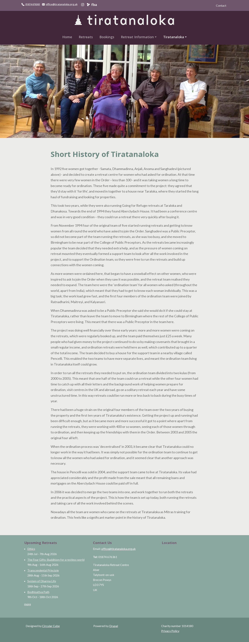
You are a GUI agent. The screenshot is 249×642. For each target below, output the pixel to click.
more (27, 604)
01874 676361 (32, 4)
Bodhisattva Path (38, 592)
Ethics (31, 548)
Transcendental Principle (43, 570)
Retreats (86, 37)
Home (67, 37)
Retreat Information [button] (137, 37)
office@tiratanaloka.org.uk (61, 4)
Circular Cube (51, 626)
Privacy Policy (170, 631)
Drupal (113, 626)
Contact (221, 5)
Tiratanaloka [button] (173, 37)
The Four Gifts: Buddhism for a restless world (55, 559)
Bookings (106, 37)
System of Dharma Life (41, 581)
